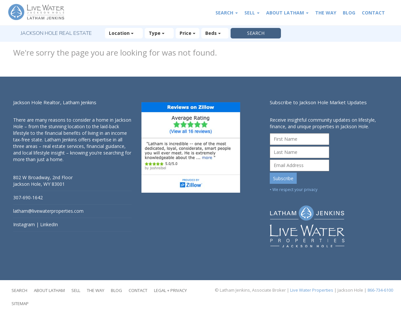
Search (226, 13)
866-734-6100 (380, 290)
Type (159, 33)
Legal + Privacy (170, 290)
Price (187, 33)
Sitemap (20, 303)
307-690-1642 (28, 197)
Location (124, 33)
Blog (349, 13)
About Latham (287, 13)
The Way (325, 13)
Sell (252, 13)
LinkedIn (49, 224)
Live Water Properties (311, 290)
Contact (373, 13)
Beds (215, 33)
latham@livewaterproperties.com (48, 211)
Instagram (24, 224)
